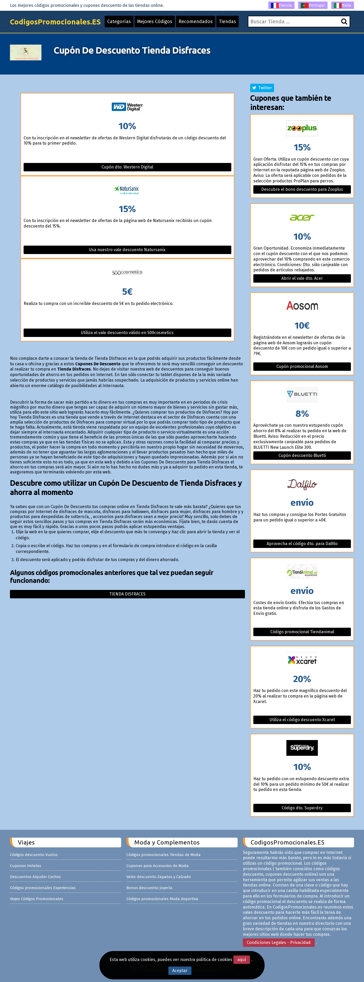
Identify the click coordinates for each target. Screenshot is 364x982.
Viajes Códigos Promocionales (36, 898)
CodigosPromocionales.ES (55, 22)
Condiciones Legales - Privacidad (279, 942)
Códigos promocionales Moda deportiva (162, 898)
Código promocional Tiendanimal (302, 631)
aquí (241, 959)
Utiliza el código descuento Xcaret (302, 719)
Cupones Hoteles (25, 865)
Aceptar (180, 970)
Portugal (313, 5)
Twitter (262, 87)
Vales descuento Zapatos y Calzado (158, 876)
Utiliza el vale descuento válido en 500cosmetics (127, 332)
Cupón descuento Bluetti (302, 455)
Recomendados (196, 21)
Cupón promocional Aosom (302, 366)
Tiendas (227, 21)
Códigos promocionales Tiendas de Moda (163, 854)
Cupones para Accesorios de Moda (157, 865)
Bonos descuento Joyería (149, 887)
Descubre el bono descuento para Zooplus (302, 189)
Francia (281, 5)
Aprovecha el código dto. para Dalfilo (302, 543)
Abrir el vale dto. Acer (302, 278)
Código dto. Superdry (302, 807)
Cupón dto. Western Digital (127, 167)
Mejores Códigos (154, 21)
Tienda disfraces (127, 594)
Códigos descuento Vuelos (34, 854)
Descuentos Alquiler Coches (35, 876)
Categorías (119, 21)
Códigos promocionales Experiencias (43, 887)
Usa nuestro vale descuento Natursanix (127, 249)
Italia (342, 5)
